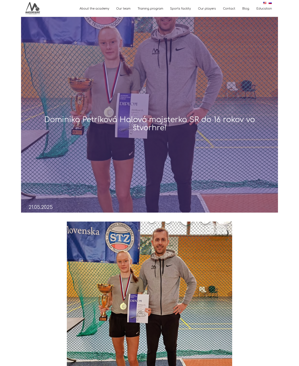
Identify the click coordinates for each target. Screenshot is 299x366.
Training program (150, 8)
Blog (245, 8)
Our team (123, 8)
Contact (229, 8)
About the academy (94, 8)
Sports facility (180, 8)
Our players (207, 8)
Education (264, 8)
